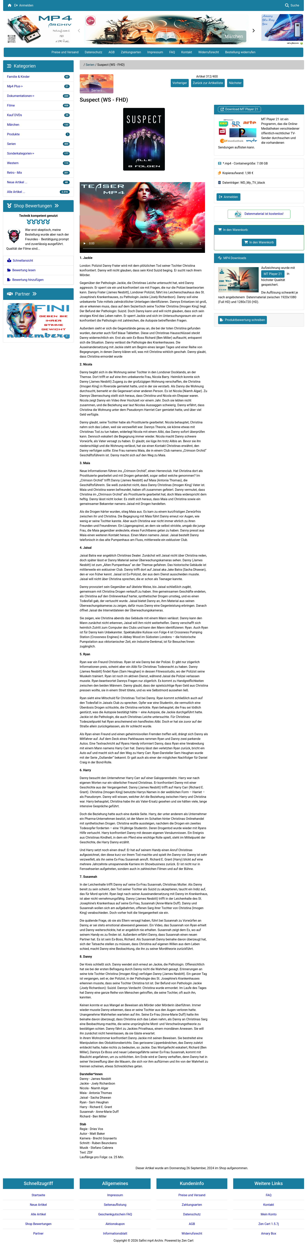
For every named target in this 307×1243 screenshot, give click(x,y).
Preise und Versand (65, 52)
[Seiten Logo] (39, 29)
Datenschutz (93, 52)
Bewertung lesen (21, 270)
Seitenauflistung (115, 1205)
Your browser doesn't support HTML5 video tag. (142, 217)
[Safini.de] (38, 321)
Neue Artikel (38, 1205)
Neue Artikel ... (38, 182)
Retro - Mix (38, 172)
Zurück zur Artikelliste (208, 83)
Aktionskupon (115, 1224)
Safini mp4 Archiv (151, 1240)
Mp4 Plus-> (38, 86)
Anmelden (23, 5)
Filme (38, 105)
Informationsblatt (115, 1233)
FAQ (172, 52)
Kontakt (186, 52)
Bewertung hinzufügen (25, 280)
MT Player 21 (273, 274)
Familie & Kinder (38, 77)
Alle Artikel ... (38, 192)
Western (38, 163)
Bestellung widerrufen (240, 52)
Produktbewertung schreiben (242, 320)
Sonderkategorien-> (38, 153)
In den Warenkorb (259, 242)
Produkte (38, 134)
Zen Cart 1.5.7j (268, 1224)
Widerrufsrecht (208, 52)
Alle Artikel (38, 1214)
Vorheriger (179, 83)
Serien (90, 65)
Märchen (234, 36)
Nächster (235, 83)
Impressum (155, 52)
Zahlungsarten (131, 52)
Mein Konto (268, 1214)
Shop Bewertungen (33, 206)
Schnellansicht (20, 260)
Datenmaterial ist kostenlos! (259, 214)
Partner (22, 294)
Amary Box (268, 1233)
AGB (111, 52)
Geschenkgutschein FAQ (115, 1214)
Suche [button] (292, 5)
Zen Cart (187, 1240)
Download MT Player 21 (239, 109)
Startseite (38, 1195)
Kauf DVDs (38, 115)
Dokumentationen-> (38, 96)
